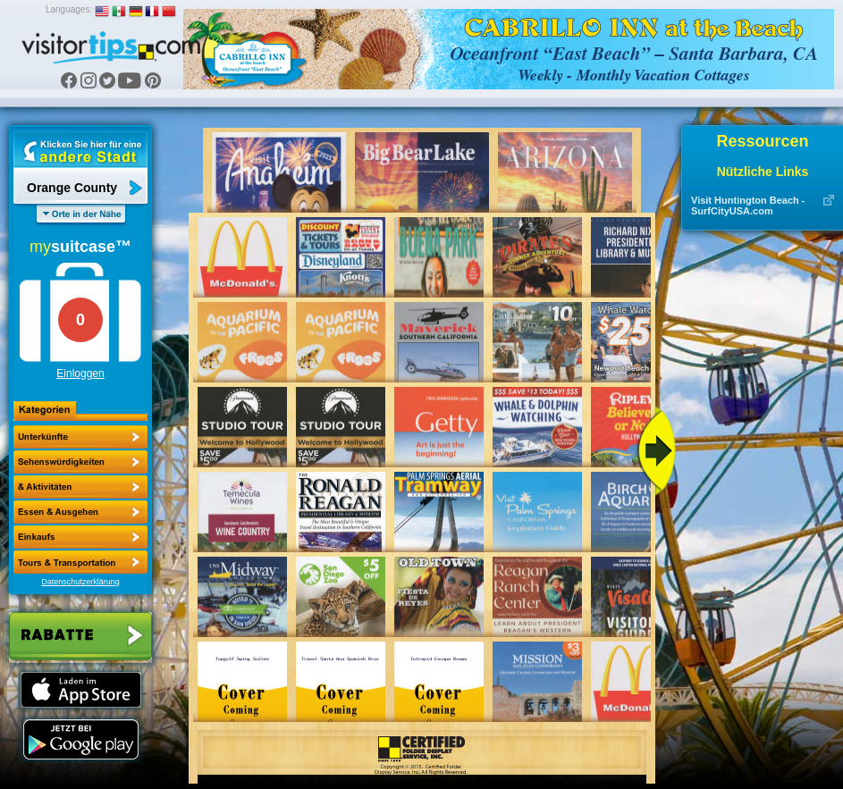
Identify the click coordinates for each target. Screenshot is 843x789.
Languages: (69, 9)
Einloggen (80, 373)
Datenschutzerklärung (80, 581)
